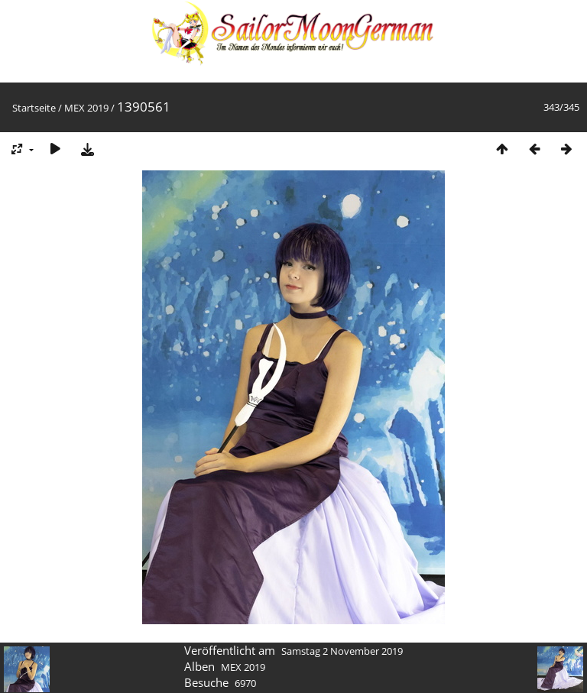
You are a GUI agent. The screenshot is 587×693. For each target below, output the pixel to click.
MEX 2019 (86, 108)
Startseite (34, 108)
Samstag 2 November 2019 (342, 651)
